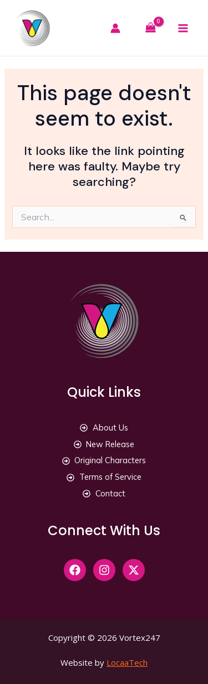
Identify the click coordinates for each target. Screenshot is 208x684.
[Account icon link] (120, 28)
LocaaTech (127, 662)
